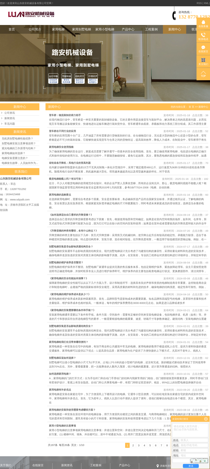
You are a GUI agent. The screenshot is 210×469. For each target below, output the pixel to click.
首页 (12, 29)
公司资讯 (9, 112)
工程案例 (151, 29)
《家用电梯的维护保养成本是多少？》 (70, 294)
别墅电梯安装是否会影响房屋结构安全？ (71, 246)
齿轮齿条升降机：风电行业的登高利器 (70, 162)
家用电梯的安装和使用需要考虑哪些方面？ (72, 409)
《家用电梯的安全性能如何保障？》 (68, 278)
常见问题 (9, 123)
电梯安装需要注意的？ (15, 158)
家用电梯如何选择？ (13, 153)
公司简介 (35, 29)
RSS (199, 3)
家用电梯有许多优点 (60, 389)
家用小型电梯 (104, 29)
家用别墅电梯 (81, 29)
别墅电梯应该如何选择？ (62, 357)
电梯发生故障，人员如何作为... (20, 162)
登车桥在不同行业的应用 (62, 131)
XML (206, 3)
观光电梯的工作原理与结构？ (19, 148)
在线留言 (38, 465)
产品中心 (128, 29)
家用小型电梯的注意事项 (62, 425)
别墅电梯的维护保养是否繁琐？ (66, 262)
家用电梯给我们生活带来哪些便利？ (68, 342)
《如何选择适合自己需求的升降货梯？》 (71, 214)
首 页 (191, 106)
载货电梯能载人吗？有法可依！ (66, 178)
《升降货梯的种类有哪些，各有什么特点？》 (73, 230)
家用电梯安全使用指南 (61, 147)
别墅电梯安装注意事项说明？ (19, 143)
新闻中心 (174, 29)
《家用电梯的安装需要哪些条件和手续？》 (72, 310)
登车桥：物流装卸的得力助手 (65, 115)
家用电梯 (58, 29)
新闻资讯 (9, 118)
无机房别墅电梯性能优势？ (17, 138)
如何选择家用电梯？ (60, 373)
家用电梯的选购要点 (60, 194)
